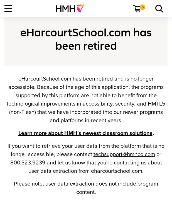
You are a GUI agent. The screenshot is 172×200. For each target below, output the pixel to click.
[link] (72, 8)
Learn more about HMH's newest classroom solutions (85, 133)
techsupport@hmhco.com (124, 154)
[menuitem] (72, 8)
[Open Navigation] (8, 8)
